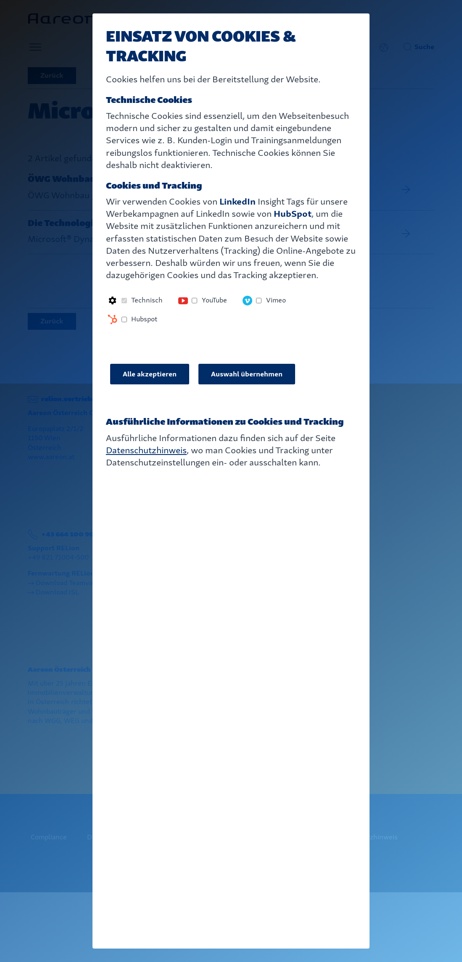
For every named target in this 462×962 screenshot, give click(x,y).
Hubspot (144, 319)
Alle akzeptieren (150, 374)
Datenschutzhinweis (146, 450)
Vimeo (276, 300)
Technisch (147, 300)
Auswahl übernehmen (246, 374)
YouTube (214, 300)
